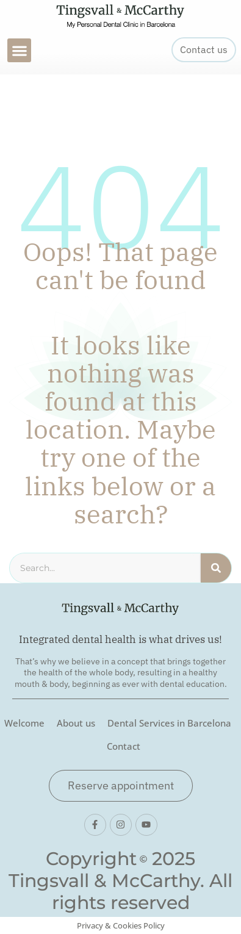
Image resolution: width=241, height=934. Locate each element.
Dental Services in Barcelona (169, 723)
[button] (19, 50)
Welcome (24, 723)
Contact (123, 746)
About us (76, 723)
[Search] (216, 568)
